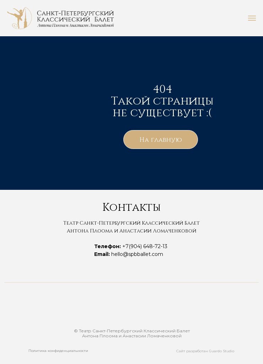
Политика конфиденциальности (58, 350)
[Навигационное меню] (252, 18)
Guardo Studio (221, 351)
